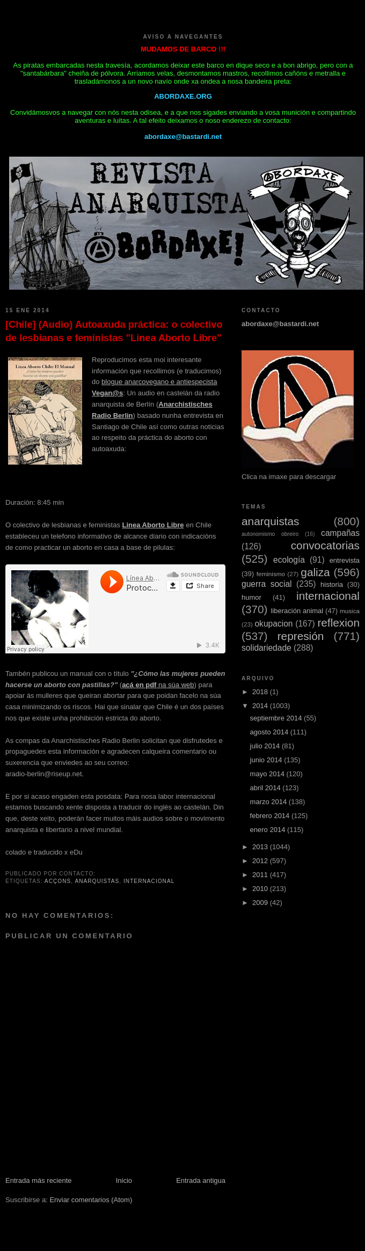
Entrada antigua (200, 1180)
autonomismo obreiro (270, 534)
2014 (261, 706)
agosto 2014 (270, 732)
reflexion (338, 622)
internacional (148, 881)
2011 (261, 875)
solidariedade (266, 647)
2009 (261, 903)
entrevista (345, 560)
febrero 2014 (270, 816)
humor (251, 597)
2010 (261, 889)
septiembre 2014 (277, 718)
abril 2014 (266, 788)
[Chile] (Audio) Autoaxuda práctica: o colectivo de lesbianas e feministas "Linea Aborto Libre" (114, 331)
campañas (340, 533)
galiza (315, 572)
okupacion (273, 623)
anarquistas (97, 881)
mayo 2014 (268, 774)
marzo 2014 (269, 802)
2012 (261, 861)
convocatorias (325, 545)
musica (350, 610)
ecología (289, 559)
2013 (261, 847)
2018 (261, 692)
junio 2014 (267, 760)
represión (301, 636)
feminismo (271, 573)
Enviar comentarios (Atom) (90, 1200)
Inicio (124, 1180)
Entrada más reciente (38, 1180)
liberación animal (297, 611)
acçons (58, 881)
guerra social (267, 583)
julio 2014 (266, 746)
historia (331, 584)
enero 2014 (268, 830)
